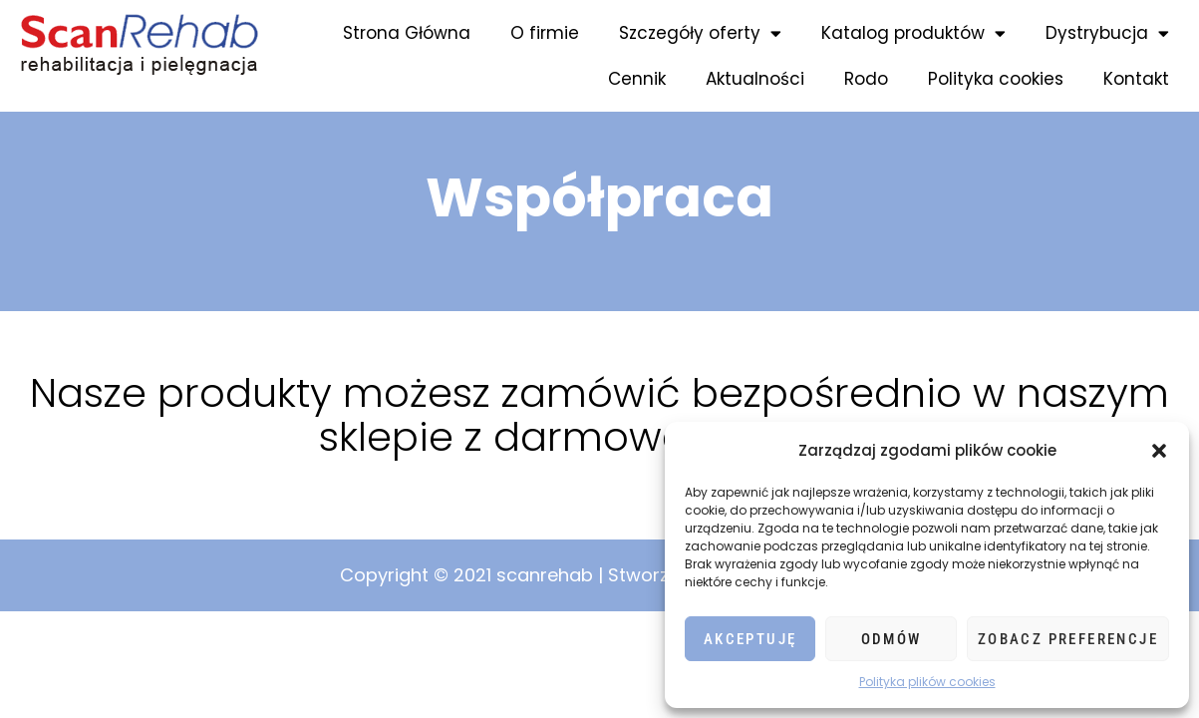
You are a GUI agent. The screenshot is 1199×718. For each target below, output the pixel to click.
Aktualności (755, 79)
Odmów (891, 639)
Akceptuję (750, 639)
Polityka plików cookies (927, 681)
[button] (1159, 451)
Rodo (866, 79)
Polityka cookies (995, 79)
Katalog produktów (913, 33)
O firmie (544, 33)
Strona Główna (406, 33)
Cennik (637, 79)
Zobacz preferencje (1068, 639)
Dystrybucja (1107, 33)
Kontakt (1136, 79)
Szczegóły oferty (700, 33)
